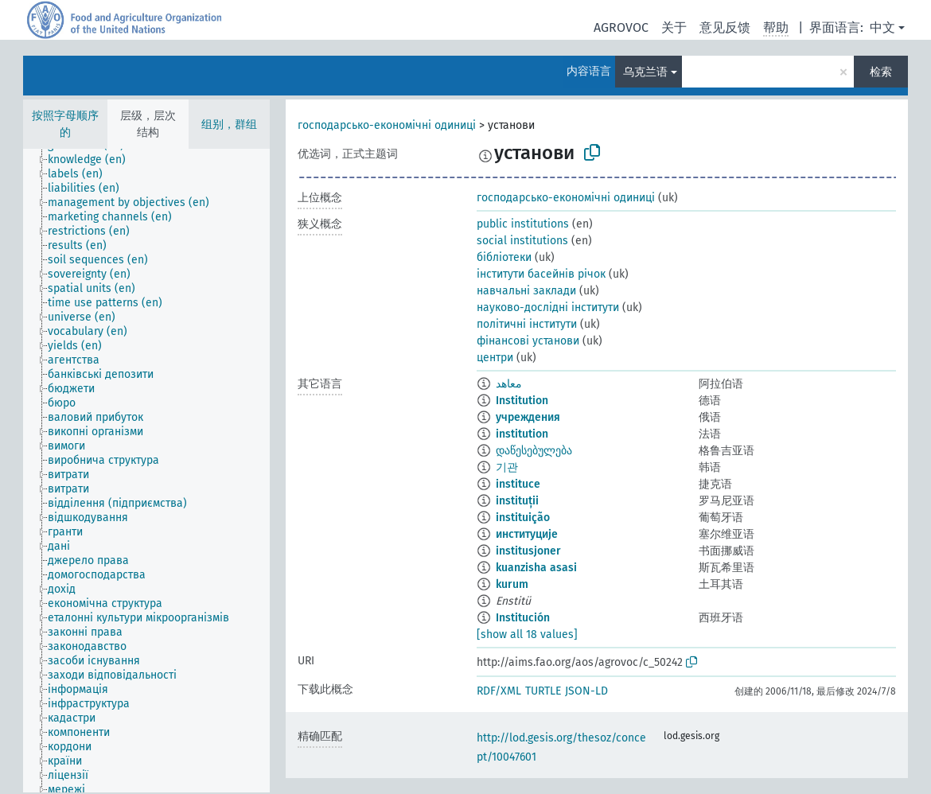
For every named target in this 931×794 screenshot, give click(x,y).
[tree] (146, 470)
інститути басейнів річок (541, 274)
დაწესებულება (534, 450)
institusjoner (528, 551)
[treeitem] (93, 160)
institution (522, 434)
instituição (523, 517)
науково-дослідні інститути (548, 307)
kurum (512, 584)
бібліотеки (504, 257)
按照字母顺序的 (65, 124)
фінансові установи (528, 341)
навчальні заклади (526, 291)
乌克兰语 (645, 72)
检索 (881, 72)
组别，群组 (229, 124)
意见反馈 (724, 27)
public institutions (523, 224)
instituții (517, 501)
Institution (522, 400)
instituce (518, 484)
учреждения (528, 417)
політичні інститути (527, 324)
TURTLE (543, 691)
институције (527, 534)
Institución (523, 618)
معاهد (509, 384)
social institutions (522, 240)
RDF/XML (499, 691)
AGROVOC (621, 27)
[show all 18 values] (527, 634)
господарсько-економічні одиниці (387, 125)
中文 (882, 27)
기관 (507, 467)
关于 (674, 27)
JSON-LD (586, 691)
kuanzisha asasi (536, 567)
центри (495, 357)
